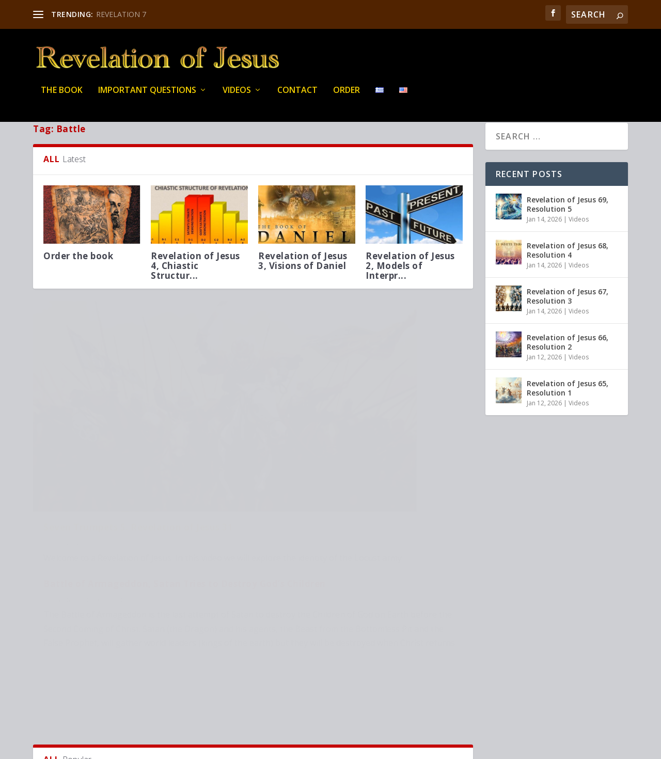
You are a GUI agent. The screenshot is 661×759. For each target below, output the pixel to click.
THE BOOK (62, 98)
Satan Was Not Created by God (78, 686)
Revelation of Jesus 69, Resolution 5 (567, 231)
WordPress (201, 747)
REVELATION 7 (121, 14)
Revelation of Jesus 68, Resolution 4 (567, 277)
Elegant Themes (104, 747)
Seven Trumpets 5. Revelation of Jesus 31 (138, 472)
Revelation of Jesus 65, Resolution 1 (567, 414)
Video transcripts (68, 487)
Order (346, 98)
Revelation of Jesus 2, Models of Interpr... (410, 292)
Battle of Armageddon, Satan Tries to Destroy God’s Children (357, 348)
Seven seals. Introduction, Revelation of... (294, 690)
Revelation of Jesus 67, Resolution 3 (567, 323)
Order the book (78, 283)
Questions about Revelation (310, 370)
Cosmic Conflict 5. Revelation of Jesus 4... (410, 690)
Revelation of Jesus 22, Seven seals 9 (195, 686)
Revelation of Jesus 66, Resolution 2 (567, 368)
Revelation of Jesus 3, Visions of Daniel (303, 287)
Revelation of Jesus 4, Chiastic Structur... (195, 292)
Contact (297, 98)
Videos (237, 98)
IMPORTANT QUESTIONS (147, 98)
